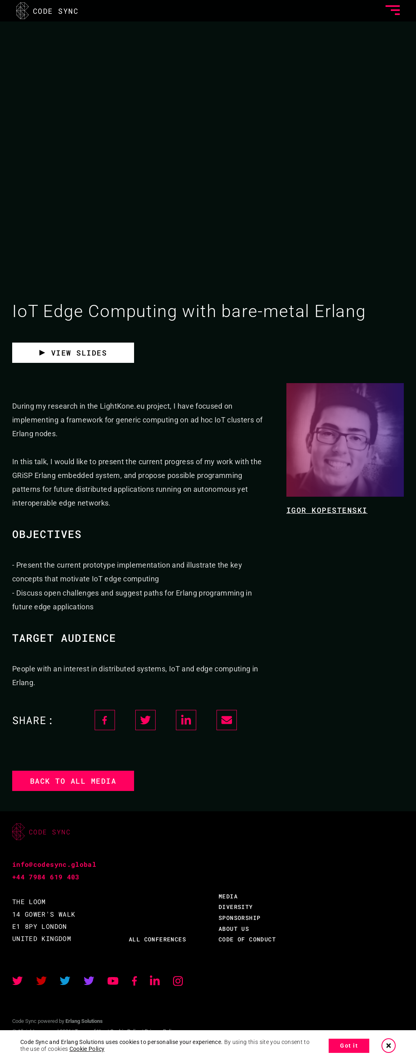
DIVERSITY (236, 907)
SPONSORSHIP (239, 918)
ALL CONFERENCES (157, 939)
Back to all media (73, 781)
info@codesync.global (54, 864)
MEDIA (228, 896)
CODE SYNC (47, 10)
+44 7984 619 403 (46, 876)
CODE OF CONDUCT (247, 939)
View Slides (79, 353)
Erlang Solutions (84, 1021)
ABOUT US (234, 928)
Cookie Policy (87, 1049)
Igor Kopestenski (327, 510)
